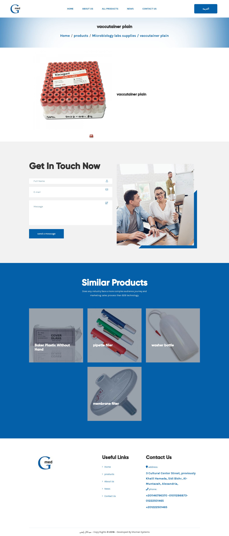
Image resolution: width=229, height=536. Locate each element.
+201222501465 (156, 507)
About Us (87, 8)
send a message (46, 233)
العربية (206, 8)
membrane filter (106, 405)
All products (110, 8)
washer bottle (163, 347)
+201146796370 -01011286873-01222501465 (167, 498)
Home (70, 8)
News (130, 8)
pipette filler (103, 347)
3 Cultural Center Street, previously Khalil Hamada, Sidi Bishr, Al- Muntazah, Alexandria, (171, 478)
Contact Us (149, 8)
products (81, 36)
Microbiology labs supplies (114, 36)
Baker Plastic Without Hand (52, 349)
